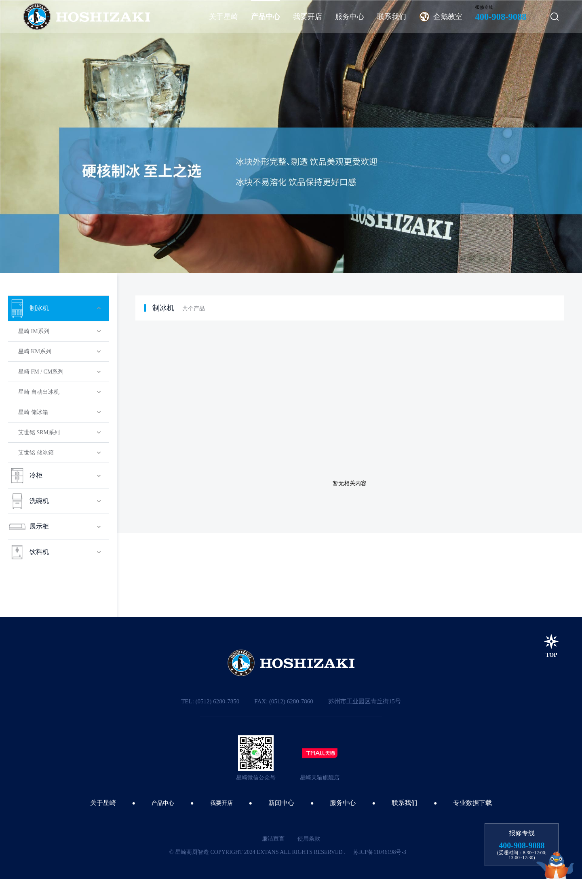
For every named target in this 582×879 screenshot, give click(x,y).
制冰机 (163, 308)
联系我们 (405, 802)
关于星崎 (103, 802)
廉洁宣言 (273, 839)
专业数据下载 (472, 802)
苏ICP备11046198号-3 (379, 852)
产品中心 (163, 803)
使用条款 (308, 839)
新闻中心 (281, 802)
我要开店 (221, 803)
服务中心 (343, 802)
